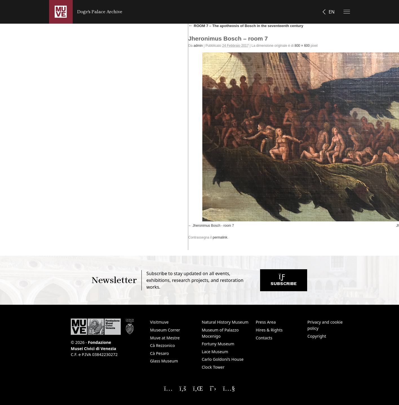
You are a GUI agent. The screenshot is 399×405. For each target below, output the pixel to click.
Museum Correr (165, 330)
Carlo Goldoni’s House (222, 359)
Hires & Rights (269, 330)
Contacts (264, 338)
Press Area (266, 322)
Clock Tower (213, 367)
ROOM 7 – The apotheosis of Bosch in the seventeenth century (245, 26)
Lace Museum (215, 351)
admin (198, 46)
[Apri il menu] (346, 12)
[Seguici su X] (213, 388)
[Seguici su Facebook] (182, 388)
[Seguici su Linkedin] (198, 388)
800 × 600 (302, 46)
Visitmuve (159, 322)
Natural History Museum (225, 322)
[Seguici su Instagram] (168, 388)
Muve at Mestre (165, 338)
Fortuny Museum (218, 343)
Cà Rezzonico (162, 345)
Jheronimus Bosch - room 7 (213, 226)
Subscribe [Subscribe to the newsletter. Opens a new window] (284, 281)
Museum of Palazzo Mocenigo (220, 333)
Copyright (316, 336)
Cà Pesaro (159, 353)
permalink (220, 237)
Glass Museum (164, 361)
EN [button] (331, 12)
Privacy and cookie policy (325, 325)
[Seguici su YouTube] (229, 388)
